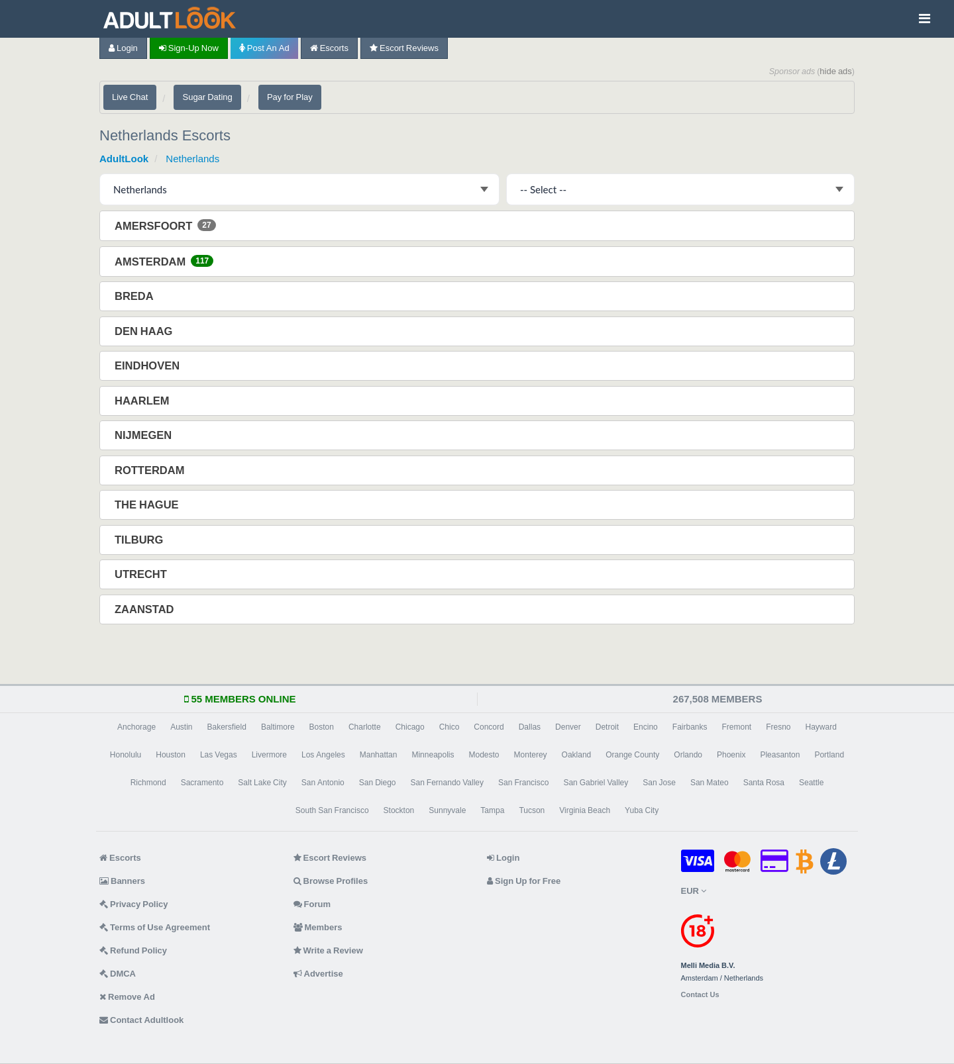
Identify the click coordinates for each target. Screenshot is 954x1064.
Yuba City (642, 810)
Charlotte (364, 727)
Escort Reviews (404, 48)
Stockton (399, 810)
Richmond (148, 783)
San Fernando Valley (447, 783)
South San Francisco (332, 810)
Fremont (736, 727)
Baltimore (278, 727)
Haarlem (143, 400)
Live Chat (130, 97)
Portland (829, 755)
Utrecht (142, 574)
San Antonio (322, 783)
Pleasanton (780, 755)
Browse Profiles (330, 881)
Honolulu (125, 755)
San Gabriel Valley (595, 783)
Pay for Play (290, 97)
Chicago (410, 727)
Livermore (269, 755)
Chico (449, 727)
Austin (181, 727)
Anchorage (136, 727)
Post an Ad (264, 48)
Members (318, 927)
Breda (135, 296)
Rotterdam (151, 470)
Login (123, 48)
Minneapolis (432, 755)
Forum (312, 904)
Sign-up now (189, 48)
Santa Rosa (763, 783)
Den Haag (145, 331)
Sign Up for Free (523, 881)
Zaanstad (146, 609)
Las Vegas (218, 755)
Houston (171, 755)
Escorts (329, 48)
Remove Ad (127, 996)
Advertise (318, 973)
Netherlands (192, 159)
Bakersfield (226, 727)
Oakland (577, 755)
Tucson (532, 810)
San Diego (377, 783)
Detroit (607, 727)
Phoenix (731, 755)
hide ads (836, 71)
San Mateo (709, 783)
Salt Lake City (262, 783)
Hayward (821, 727)
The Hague (148, 504)
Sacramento (202, 783)
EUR (693, 891)
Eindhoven (148, 365)
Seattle (811, 783)
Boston (321, 727)
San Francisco (523, 783)
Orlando (688, 755)
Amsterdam (164, 261)
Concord (489, 727)
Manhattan (379, 755)
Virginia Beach (584, 810)
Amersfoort (165, 225)
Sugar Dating (207, 97)
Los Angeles (323, 755)
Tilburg (140, 539)
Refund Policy (133, 950)
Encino (645, 727)
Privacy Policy (133, 904)
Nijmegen (144, 435)
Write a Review (328, 950)
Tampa (492, 810)
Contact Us (700, 994)
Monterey (530, 755)
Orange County (632, 755)
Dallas (530, 727)
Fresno (778, 727)
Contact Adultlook (141, 1020)
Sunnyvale (447, 810)
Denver (568, 727)
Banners (122, 881)
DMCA (117, 973)
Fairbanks (690, 727)
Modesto (484, 755)
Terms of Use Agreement (154, 927)
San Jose (659, 783)
